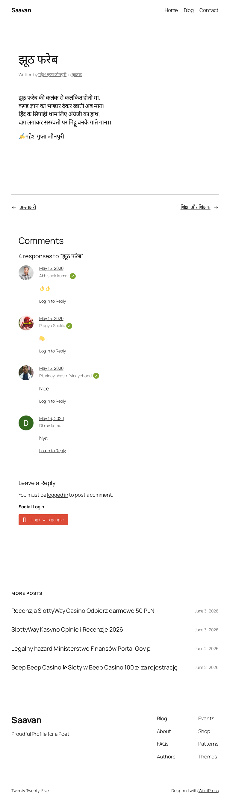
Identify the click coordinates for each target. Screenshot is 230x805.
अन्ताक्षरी (27, 207)
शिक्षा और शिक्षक (196, 207)
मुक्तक (77, 74)
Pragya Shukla (55, 325)
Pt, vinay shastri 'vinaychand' (69, 375)
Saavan (21, 10)
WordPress (209, 790)
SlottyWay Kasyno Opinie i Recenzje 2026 (67, 629)
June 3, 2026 (207, 611)
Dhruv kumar (51, 425)
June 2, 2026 (207, 648)
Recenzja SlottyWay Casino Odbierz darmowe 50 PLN (82, 610)
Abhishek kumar (57, 275)
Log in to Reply (52, 301)
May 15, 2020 (51, 268)
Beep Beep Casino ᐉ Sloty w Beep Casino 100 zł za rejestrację (94, 667)
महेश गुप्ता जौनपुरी (52, 74)
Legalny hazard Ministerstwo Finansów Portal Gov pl (81, 648)
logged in (57, 494)
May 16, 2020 (51, 418)
